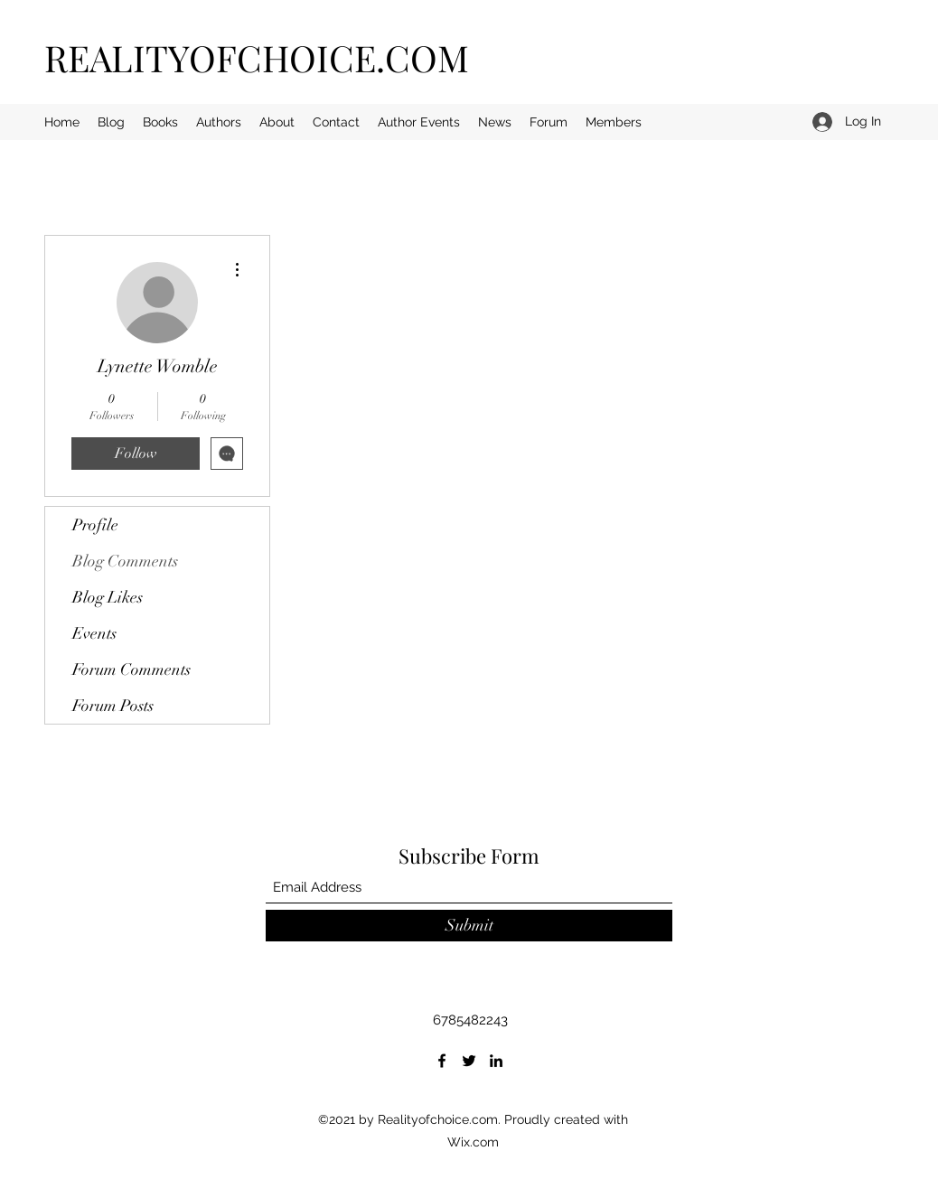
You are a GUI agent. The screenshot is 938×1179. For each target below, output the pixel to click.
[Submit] (469, 925)
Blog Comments (125, 561)
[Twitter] (469, 1061)
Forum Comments (131, 669)
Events (94, 633)
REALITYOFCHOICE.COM (256, 57)
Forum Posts (113, 706)
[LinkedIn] (496, 1061)
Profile (95, 525)
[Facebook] (442, 1061)
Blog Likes (107, 597)
